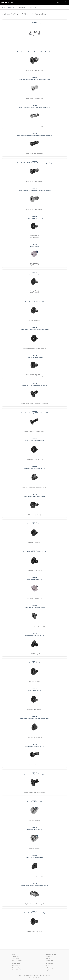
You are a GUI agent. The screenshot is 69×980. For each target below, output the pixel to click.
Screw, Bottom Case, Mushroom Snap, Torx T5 (34, 884)
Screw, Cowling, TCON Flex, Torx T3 (35, 606)
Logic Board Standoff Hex (34, 578)
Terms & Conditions (17, 970)
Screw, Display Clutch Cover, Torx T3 (34, 467)
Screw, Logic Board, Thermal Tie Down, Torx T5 (34, 523)
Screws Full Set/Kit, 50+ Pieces (34, 23)
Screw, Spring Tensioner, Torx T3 (34, 745)
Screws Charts (10, 7)
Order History (49, 968)
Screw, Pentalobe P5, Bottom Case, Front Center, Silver (34, 78)
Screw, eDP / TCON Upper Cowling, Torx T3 (34, 384)
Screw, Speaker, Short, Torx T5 (34, 273)
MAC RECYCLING (7, 2)
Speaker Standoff (34, 245)
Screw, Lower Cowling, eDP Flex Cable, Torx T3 (34, 412)
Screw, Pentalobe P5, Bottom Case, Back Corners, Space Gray (34, 134)
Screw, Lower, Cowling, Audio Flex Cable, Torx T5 (34, 328)
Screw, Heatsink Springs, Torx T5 (34, 634)
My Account (49, 966)
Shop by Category (17, 960)
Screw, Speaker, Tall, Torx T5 (34, 217)
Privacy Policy (16, 968)
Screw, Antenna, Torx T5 (34, 690)
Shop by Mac (15, 958)
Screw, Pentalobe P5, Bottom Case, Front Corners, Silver (35, 189)
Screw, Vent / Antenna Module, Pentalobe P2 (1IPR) (34, 717)
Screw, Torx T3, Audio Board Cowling (34, 912)
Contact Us (49, 956)
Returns (48, 958)
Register (48, 970)
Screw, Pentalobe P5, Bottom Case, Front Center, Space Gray (34, 51)
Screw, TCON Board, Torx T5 (34, 356)
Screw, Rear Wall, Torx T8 (34, 828)
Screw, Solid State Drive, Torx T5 (34, 301)
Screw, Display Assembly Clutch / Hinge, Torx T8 (34, 773)
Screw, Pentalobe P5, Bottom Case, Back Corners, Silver (34, 106)
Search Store (15, 956)
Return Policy (16, 966)
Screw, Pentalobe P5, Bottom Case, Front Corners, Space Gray (34, 162)
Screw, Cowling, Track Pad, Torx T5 (34, 440)
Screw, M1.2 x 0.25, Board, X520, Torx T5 (34, 551)
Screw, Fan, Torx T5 (34, 662)
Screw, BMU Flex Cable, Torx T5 (34, 856)
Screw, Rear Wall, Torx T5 (34, 801)
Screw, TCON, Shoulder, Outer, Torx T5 (34, 495)
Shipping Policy (50, 960)
